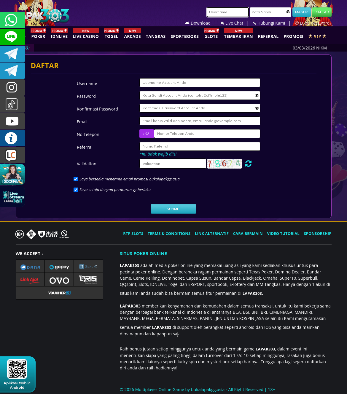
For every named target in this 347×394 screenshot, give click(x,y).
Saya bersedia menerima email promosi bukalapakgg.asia (129, 179)
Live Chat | (237, 23)
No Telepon (88, 134)
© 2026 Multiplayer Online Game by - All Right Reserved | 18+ (197, 389)
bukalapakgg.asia (208, 389)
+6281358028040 (12, 20)
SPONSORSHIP (317, 233)
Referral (85, 147)
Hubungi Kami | (274, 23)
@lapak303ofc (12, 104)
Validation (86, 163)
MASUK (301, 12)
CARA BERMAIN (248, 233)
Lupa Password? (313, 23)
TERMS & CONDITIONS (169, 233)
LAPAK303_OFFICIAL (12, 71)
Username (87, 83)
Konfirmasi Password (97, 109)
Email (82, 121)
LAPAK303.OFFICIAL (12, 121)
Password (86, 96)
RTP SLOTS (133, 233)
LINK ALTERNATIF (212, 233)
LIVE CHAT (12, 155)
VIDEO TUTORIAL (283, 233)
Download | (203, 23)
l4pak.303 (12, 87)
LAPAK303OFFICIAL (12, 54)
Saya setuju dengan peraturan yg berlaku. (115, 189)
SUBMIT (173, 208)
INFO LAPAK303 (12, 138)
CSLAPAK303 (12, 37)
